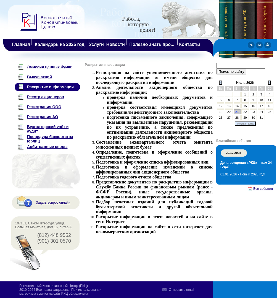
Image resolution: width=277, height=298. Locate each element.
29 (245, 117)
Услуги (96, 44)
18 (269, 106)
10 (261, 100)
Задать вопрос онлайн (53, 202)
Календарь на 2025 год (60, 44)
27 (229, 117)
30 (253, 117)
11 (269, 100)
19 (220, 111)
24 (261, 111)
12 (220, 106)
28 (237, 117)
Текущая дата (245, 123)
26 (220, 117)
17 (261, 106)
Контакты (189, 44)
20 (229, 111)
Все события (263, 189)
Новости (115, 44)
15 (245, 106)
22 (245, 111)
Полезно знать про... (152, 44)
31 (261, 117)
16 (253, 106)
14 (237, 106)
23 (253, 111)
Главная (21, 44)
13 (229, 106)
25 (269, 111)
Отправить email (181, 290)
